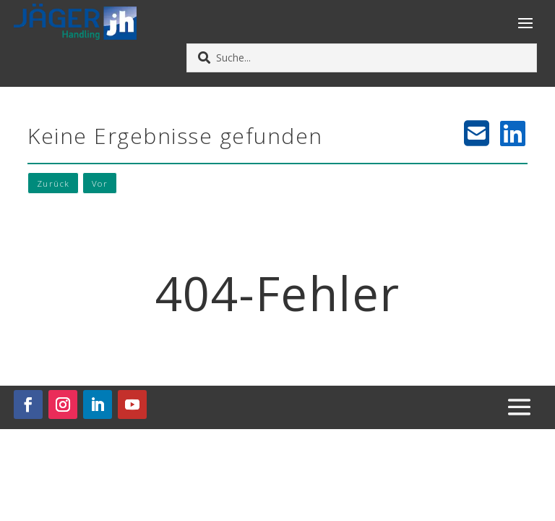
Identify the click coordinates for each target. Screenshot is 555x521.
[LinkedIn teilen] (513, 133)
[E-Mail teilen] (476, 133)
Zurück (54, 183)
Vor (101, 183)
